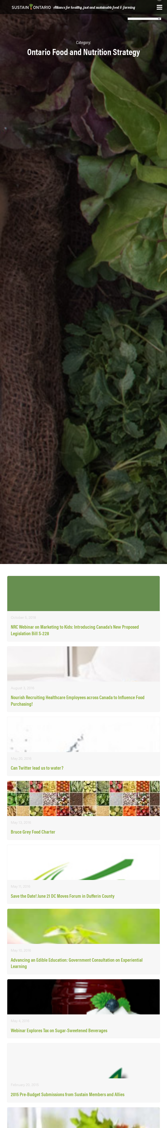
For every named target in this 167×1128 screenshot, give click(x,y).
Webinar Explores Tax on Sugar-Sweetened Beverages (59, 1030)
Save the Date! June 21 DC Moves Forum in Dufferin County (63, 895)
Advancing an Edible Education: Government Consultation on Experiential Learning (77, 963)
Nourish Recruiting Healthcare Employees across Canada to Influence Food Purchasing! (78, 700)
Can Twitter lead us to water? (37, 767)
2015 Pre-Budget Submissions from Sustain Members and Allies (67, 1094)
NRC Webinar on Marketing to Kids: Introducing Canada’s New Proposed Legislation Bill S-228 (75, 630)
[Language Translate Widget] (144, 19)
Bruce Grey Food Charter (33, 831)
